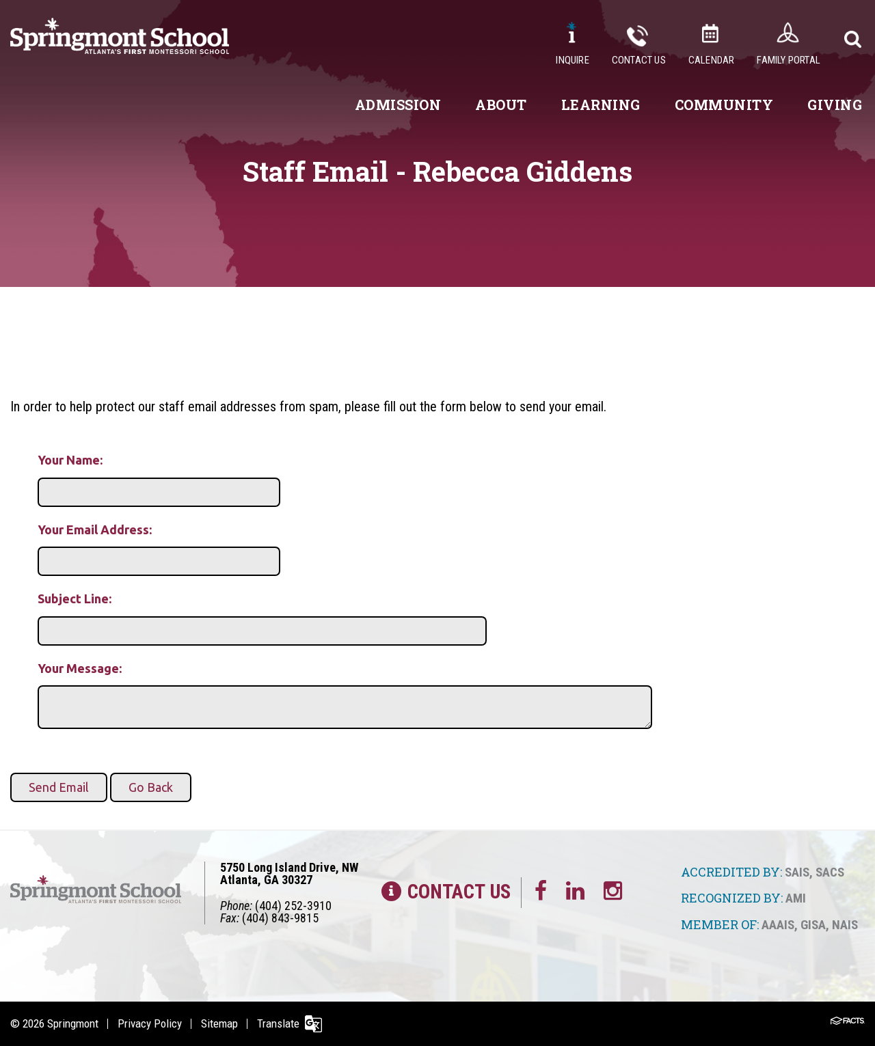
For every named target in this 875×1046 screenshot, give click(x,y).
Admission (398, 104)
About (501, 104)
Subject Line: (74, 598)
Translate (278, 1023)
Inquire (572, 60)
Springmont (72, 1023)
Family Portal (788, 60)
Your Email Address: (95, 529)
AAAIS (778, 925)
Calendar (711, 60)
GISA (813, 925)
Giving (834, 104)
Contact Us (639, 60)
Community (724, 104)
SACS (830, 872)
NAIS (845, 925)
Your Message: (80, 668)
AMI (795, 898)
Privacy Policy (150, 1023)
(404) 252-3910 (293, 905)
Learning (601, 104)
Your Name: (70, 460)
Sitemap (219, 1023)
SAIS (797, 872)
